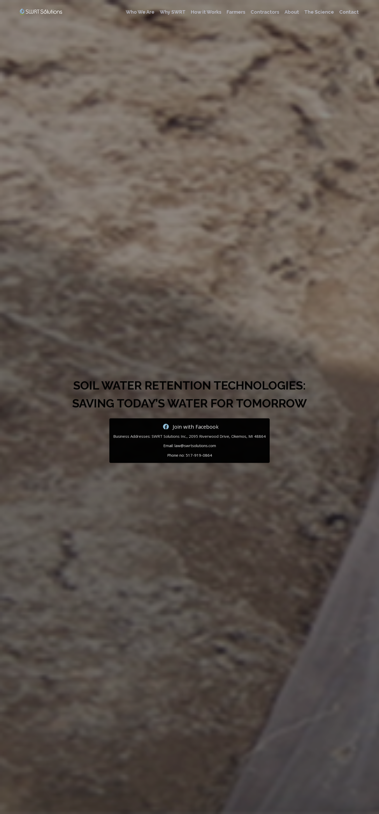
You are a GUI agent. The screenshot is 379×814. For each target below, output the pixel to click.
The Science (319, 12)
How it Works (206, 12)
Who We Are (140, 12)
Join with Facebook (189, 426)
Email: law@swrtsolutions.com (189, 443)
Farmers (236, 12)
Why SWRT (173, 12)
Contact (349, 12)
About (292, 12)
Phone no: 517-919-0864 (189, 451)
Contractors (265, 12)
